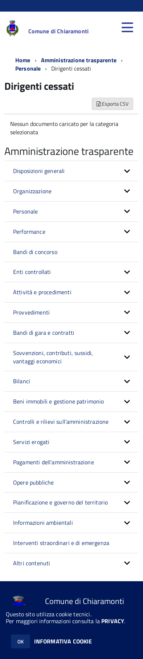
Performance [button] (29, 231)
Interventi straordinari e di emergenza (61, 542)
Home (22, 60)
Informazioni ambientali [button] (43, 522)
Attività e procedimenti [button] (42, 292)
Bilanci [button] (21, 381)
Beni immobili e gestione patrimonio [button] (58, 401)
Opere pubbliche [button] (33, 482)
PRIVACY (112, 621)
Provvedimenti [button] (31, 312)
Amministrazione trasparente (79, 60)
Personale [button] (25, 211)
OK (20, 641)
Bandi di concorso (35, 252)
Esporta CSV (112, 103)
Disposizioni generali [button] (39, 170)
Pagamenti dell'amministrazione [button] (53, 462)
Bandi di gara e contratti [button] (43, 332)
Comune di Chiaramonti (58, 31)
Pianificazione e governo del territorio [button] (60, 502)
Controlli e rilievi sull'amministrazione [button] (61, 421)
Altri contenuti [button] (31, 563)
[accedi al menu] (127, 27)
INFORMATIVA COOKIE (63, 641)
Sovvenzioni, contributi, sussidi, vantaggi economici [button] (53, 357)
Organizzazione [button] (32, 191)
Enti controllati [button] (32, 271)
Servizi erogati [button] (31, 442)
